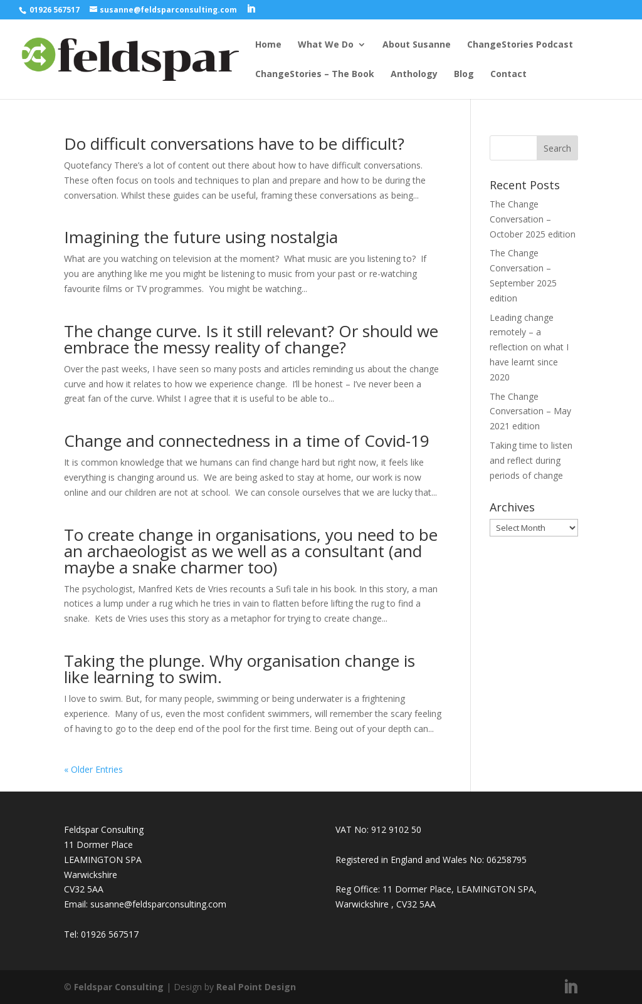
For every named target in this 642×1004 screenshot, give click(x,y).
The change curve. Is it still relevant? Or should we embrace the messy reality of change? (251, 339)
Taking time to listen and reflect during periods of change (531, 460)
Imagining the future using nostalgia (201, 237)
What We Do (326, 45)
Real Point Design (256, 987)
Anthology (414, 75)
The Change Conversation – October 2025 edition (533, 219)
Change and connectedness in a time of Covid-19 (246, 440)
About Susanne (416, 45)
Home (268, 45)
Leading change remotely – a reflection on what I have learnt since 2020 (529, 347)
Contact (508, 75)
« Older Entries (93, 769)
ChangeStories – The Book (314, 75)
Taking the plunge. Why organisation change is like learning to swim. (239, 668)
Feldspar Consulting (119, 987)
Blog (464, 75)
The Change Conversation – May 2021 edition (530, 411)
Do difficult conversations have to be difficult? (234, 143)
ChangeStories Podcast (520, 45)
